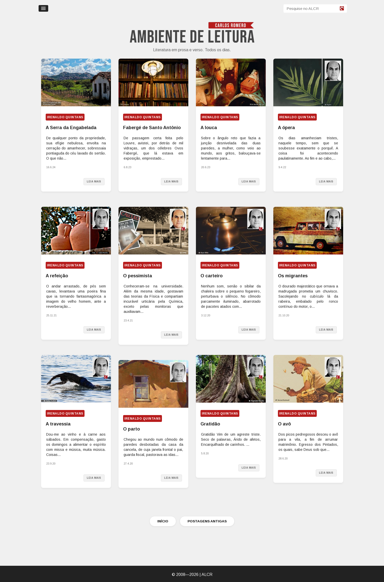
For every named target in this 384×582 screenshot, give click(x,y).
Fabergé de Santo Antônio (152, 127)
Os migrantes (293, 275)
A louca (209, 127)
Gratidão (210, 423)
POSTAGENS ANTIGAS (207, 521)
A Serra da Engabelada (71, 127)
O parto (131, 429)
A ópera (286, 127)
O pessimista (137, 275)
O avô (284, 423)
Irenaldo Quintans (65, 117)
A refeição (57, 275)
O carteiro (212, 275)
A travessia (58, 423)
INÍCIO (162, 521)
